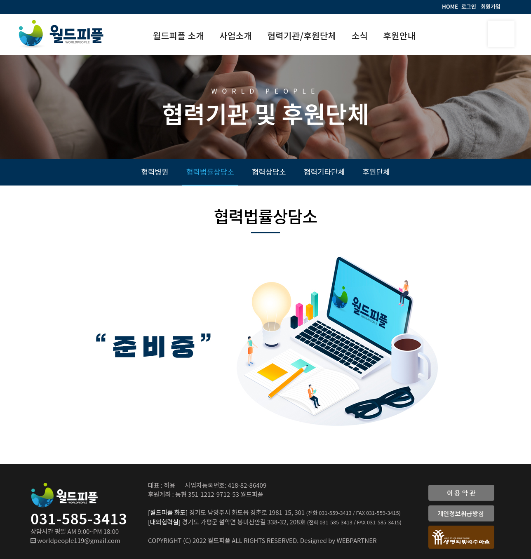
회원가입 (490, 6)
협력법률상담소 (210, 171)
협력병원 (154, 171)
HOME (450, 6)
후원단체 (376, 171)
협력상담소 (269, 171)
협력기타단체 (324, 171)
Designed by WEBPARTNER (338, 540)
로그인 (468, 6)
